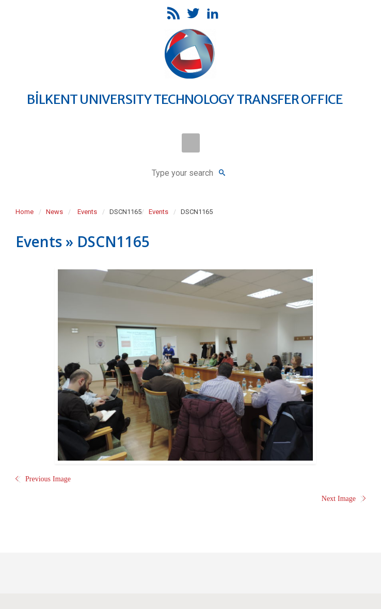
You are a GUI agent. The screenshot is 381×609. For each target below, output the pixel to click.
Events (87, 212)
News (54, 212)
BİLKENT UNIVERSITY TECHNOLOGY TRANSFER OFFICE (184, 99)
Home (24, 212)
